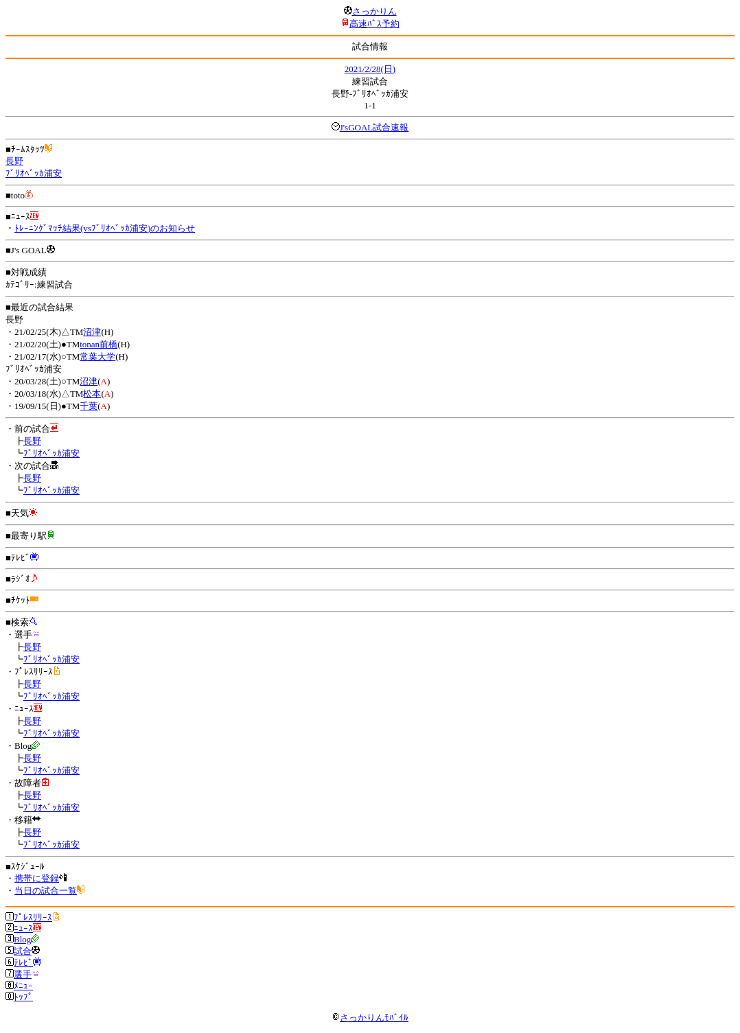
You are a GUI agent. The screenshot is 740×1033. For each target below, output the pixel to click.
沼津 (92, 332)
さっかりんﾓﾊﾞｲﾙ (370, 1017)
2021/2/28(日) (370, 69)
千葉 (88, 406)
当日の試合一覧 (45, 890)
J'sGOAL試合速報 (374, 127)
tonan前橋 (98, 344)
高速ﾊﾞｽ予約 (374, 24)
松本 (92, 393)
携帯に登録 (36, 878)
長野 (14, 161)
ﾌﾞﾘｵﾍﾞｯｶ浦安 (33, 173)
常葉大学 (97, 356)
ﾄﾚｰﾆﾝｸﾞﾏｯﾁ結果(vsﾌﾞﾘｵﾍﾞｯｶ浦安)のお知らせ (104, 228)
